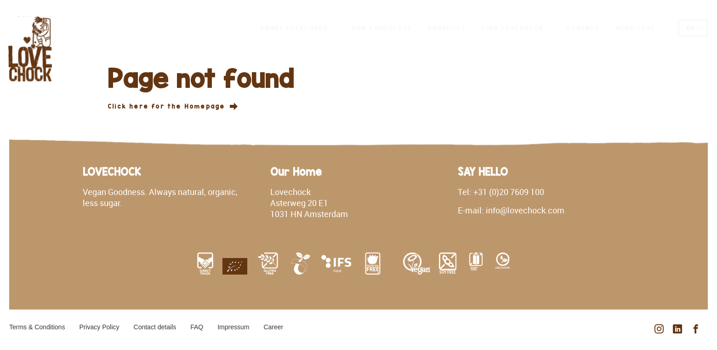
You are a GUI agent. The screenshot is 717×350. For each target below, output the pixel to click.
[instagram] (659, 330)
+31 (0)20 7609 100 (508, 191)
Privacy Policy (99, 327)
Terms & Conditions (37, 327)
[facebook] (695, 330)
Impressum (233, 327)
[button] (297, 28)
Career (273, 327)
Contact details (155, 327)
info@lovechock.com (525, 210)
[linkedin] (677, 330)
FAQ (196, 327)
